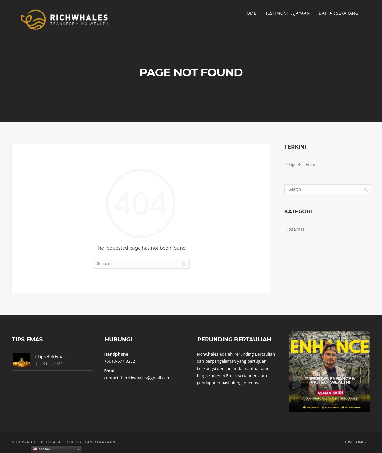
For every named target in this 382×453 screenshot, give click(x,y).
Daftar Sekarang (338, 13)
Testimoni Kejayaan (287, 13)
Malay (41, 449)
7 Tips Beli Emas (300, 164)
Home (249, 13)
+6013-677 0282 (119, 361)
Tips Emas (295, 229)
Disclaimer (356, 442)
